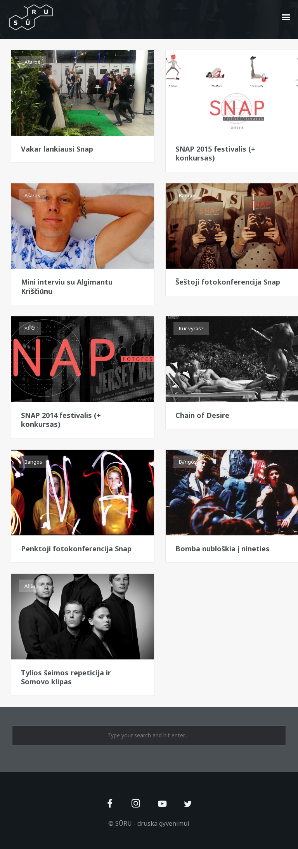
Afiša (184, 62)
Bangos (188, 195)
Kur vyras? (191, 328)
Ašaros (32, 62)
